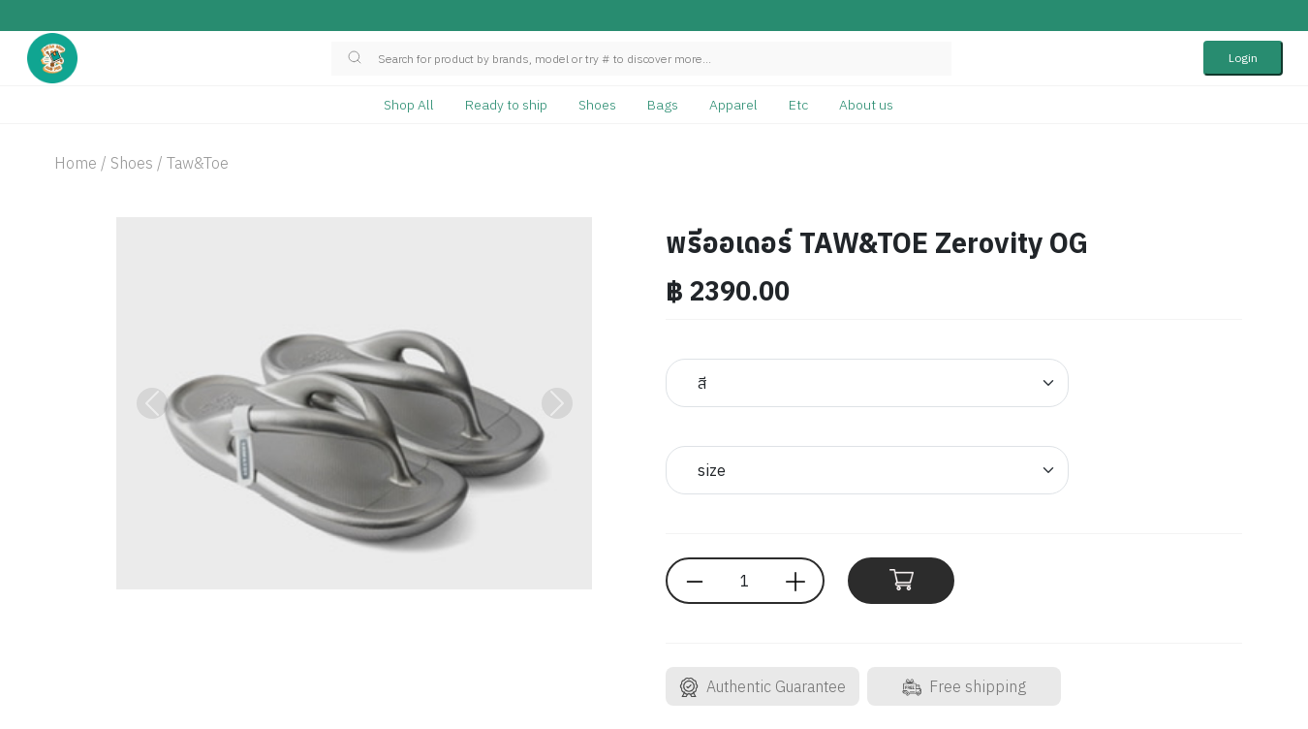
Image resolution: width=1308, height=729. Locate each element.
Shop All (409, 104)
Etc (798, 104)
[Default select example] (867, 383)
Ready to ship (506, 104)
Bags (662, 104)
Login (1243, 57)
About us (866, 104)
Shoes (597, 104)
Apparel (733, 104)
